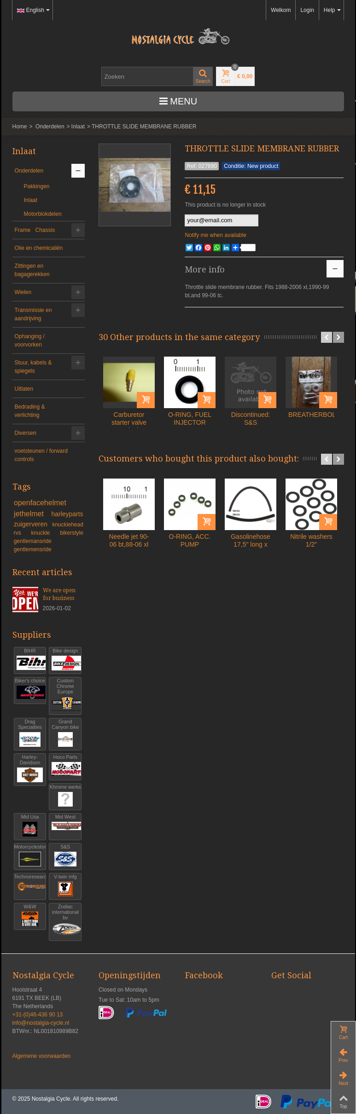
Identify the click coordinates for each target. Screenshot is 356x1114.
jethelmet (31, 514)
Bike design (65, 659)
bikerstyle (71, 533)
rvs (21, 533)
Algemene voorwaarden (41, 1056)
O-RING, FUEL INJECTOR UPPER (189, 422)
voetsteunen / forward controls (41, 455)
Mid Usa (30, 825)
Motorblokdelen (43, 214)
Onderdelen (49, 126)
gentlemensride (33, 549)
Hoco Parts (65, 766)
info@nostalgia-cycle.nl (41, 1023)
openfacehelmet (40, 503)
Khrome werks (65, 796)
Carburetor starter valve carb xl (128, 422)
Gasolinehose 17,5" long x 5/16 (250, 544)
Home (19, 126)
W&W (30, 915)
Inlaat (78, 126)
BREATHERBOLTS (311, 414)
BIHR (30, 659)
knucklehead (67, 524)
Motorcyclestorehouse (30, 855)
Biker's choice (30, 689)
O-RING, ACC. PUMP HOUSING (190, 544)
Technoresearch (30, 885)
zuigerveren (31, 524)
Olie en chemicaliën (39, 248)
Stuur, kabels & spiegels (33, 366)
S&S (65, 855)
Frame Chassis (35, 230)
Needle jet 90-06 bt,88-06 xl (129, 540)
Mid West (65, 825)
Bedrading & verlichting (30, 411)
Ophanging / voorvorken (30, 340)
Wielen (23, 292)
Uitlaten (24, 389)
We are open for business (59, 594)
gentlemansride (33, 541)
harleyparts (67, 514)
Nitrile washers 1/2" (311, 540)
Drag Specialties (30, 733)
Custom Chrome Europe (65, 695)
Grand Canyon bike (65, 733)
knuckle (44, 533)
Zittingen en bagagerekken (32, 270)
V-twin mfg (65, 885)
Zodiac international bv (65, 921)
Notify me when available (215, 235)
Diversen (25, 433)
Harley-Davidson (30, 768)
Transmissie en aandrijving (33, 314)
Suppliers (31, 635)
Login (307, 10)
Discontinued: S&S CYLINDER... (250, 422)
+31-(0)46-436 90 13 (37, 1014)
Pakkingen (37, 186)
